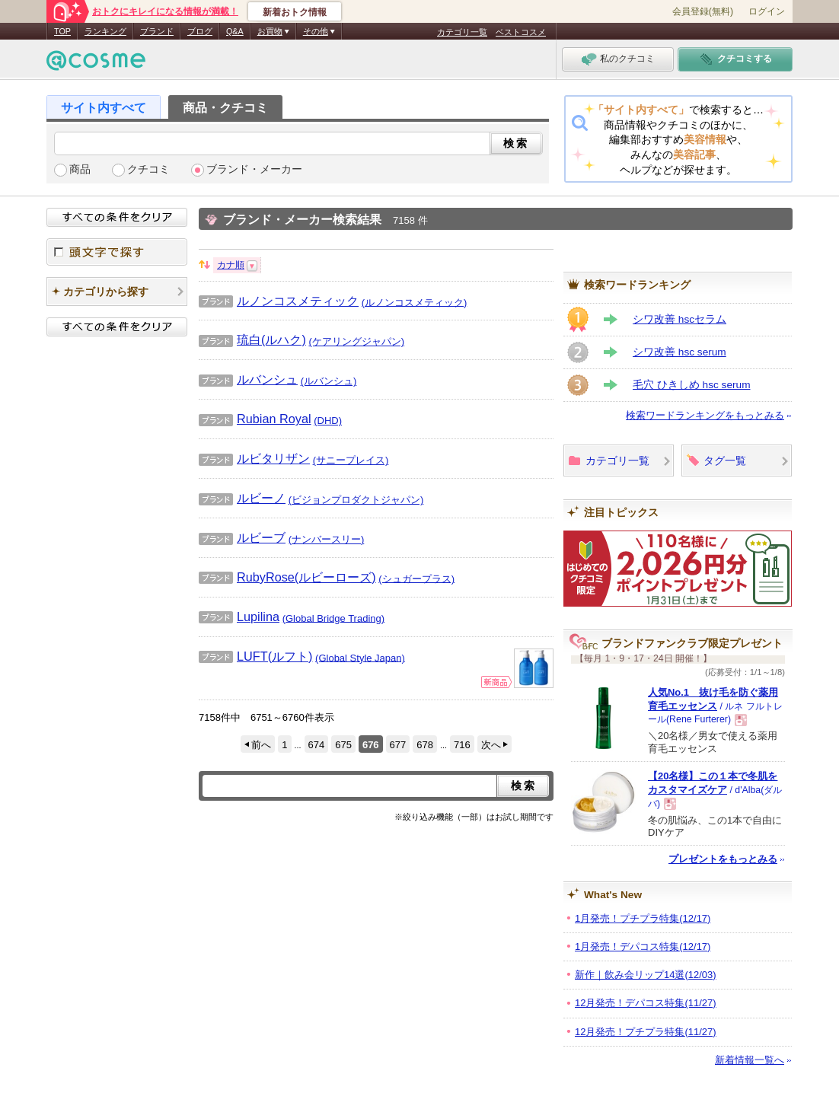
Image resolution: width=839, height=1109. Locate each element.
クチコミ (148, 169)
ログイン (766, 11)
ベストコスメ (521, 32)
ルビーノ (242, 498)
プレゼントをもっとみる (722, 859)
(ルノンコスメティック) (414, 302)
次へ (491, 744)
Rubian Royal (255, 418)
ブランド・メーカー (254, 169)
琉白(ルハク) (252, 339)
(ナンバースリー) (327, 539)
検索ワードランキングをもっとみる (705, 415)
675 (343, 744)
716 (462, 744)
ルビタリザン (254, 458)
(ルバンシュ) (329, 381)
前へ (261, 744)
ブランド (157, 31)
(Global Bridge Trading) (333, 617)
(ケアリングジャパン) (356, 341)
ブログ (199, 31)
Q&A (235, 31)
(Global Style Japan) (360, 657)
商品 (80, 169)
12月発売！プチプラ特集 (645, 1031)
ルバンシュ (248, 379)
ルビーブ (242, 537)
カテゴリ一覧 (462, 32)
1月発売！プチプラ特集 (642, 918)
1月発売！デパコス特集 (642, 946)
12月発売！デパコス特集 (645, 1003)
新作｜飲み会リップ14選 (645, 974)
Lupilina (239, 616)
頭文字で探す (116, 252)
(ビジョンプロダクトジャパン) (356, 499)
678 (424, 744)
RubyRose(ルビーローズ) (287, 577)
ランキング (105, 31)
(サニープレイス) (351, 460)
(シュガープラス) (416, 578)
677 (398, 744)
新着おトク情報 (295, 12)
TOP (62, 31)
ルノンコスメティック (279, 301)
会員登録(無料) (702, 11)
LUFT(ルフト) (255, 656)
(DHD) (328, 420)
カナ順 (230, 265)
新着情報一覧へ (749, 1060)
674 (316, 744)
